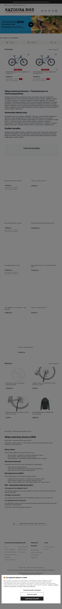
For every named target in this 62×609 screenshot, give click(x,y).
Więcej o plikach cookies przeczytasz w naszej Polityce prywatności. (31, 585)
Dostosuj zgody (32, 594)
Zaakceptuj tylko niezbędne (32, 590)
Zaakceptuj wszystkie (32, 598)
